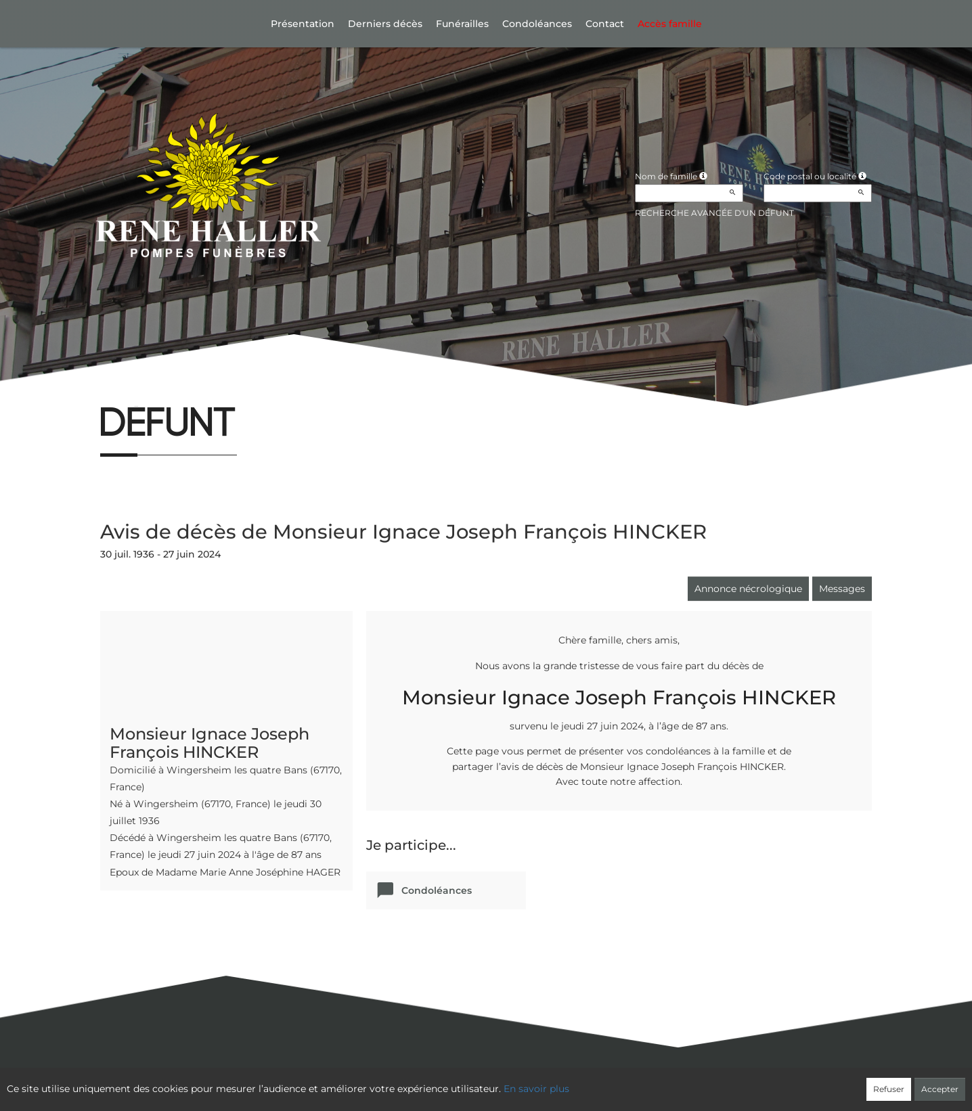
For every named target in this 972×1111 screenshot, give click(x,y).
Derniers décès (385, 24)
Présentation (302, 24)
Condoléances (537, 24)
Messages (842, 589)
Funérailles (462, 24)
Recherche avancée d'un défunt (714, 213)
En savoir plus (536, 1089)
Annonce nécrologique (748, 589)
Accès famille (670, 24)
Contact (605, 24)
